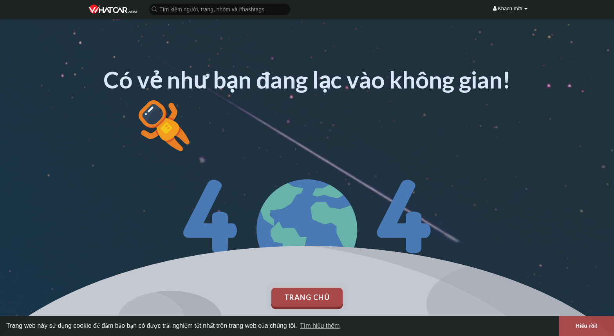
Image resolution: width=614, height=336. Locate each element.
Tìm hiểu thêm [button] (320, 325)
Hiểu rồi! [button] (587, 326)
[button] (219, 8)
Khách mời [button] (510, 8)
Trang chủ (307, 297)
